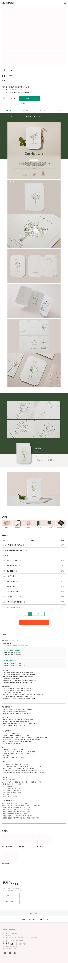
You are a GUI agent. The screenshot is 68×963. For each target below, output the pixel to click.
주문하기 (29, 98)
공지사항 (34, 913)
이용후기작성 (34, 623)
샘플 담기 (12, 98)
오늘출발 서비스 (21, 103)
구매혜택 (25, 110)
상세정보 (8, 110)
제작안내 (59, 110)
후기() (42, 110)
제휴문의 (23, 944)
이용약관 (17, 944)
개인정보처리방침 (8, 944)
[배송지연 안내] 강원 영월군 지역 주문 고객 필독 (34, 919)
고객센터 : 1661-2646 (8, 780)
